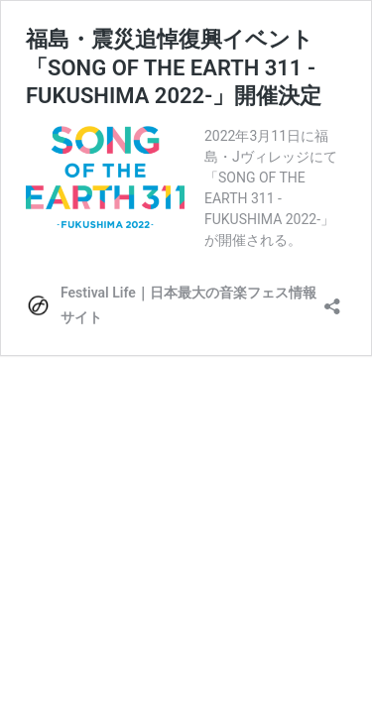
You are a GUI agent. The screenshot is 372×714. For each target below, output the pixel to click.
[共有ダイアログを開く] (332, 300)
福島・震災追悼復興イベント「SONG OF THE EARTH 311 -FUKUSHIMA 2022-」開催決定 (173, 67)
